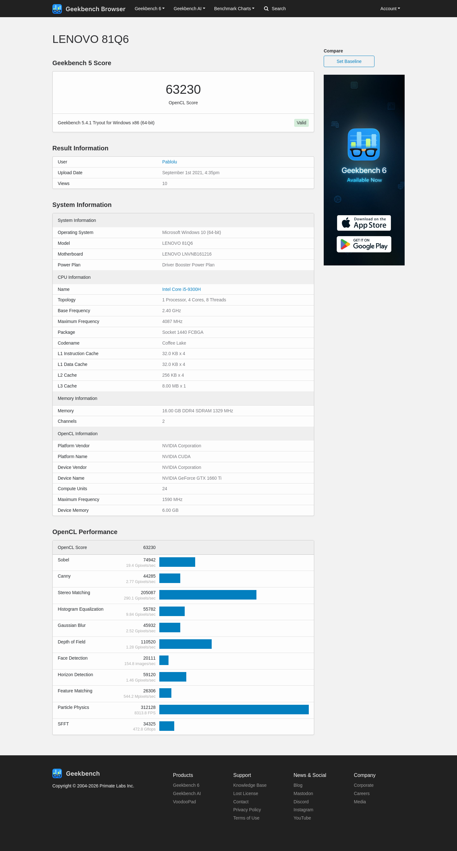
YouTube (302, 817)
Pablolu (169, 161)
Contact (240, 801)
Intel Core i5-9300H (181, 289)
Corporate (364, 785)
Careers (362, 793)
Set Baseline (349, 61)
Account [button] (389, 8)
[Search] (297, 8)
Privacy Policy (247, 809)
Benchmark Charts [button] (232, 8)
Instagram (303, 809)
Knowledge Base (250, 785)
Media (360, 801)
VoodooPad (184, 801)
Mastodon (303, 793)
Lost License (245, 793)
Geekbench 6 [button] (148, 8)
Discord (301, 801)
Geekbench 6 (186, 785)
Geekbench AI (187, 793)
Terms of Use (246, 817)
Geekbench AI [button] (188, 8)
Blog (298, 785)
